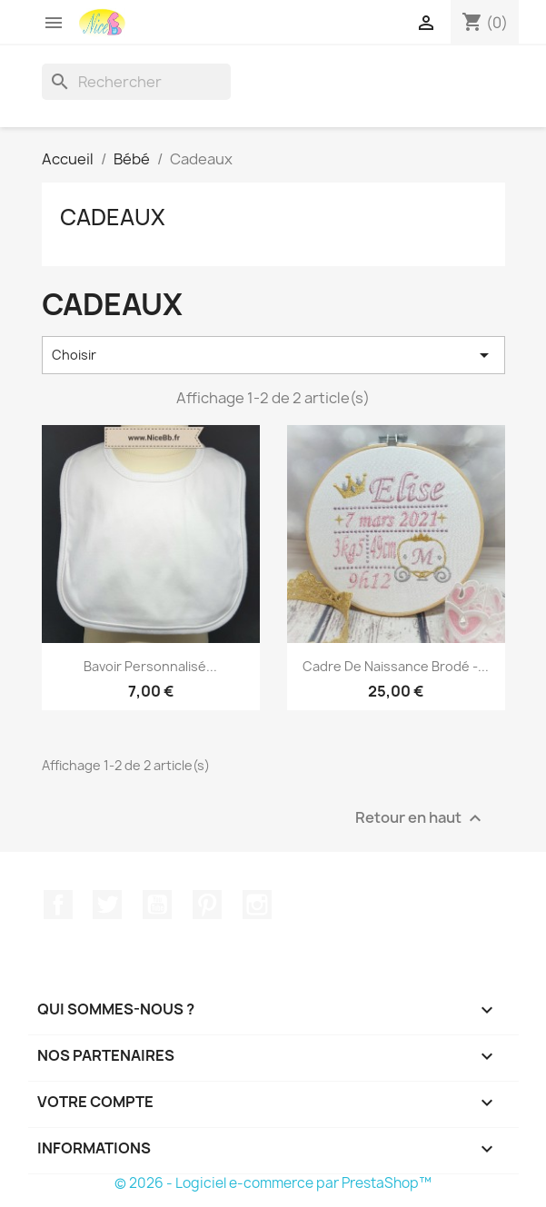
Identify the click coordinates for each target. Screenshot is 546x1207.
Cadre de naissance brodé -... (396, 666)
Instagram (257, 904)
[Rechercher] (136, 82)
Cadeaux (112, 217)
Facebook (58, 904)
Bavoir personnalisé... (150, 666)
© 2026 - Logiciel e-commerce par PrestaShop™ (273, 1182)
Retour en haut (420, 817)
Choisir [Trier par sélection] (273, 355)
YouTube (157, 904)
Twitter (107, 904)
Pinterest (207, 904)
